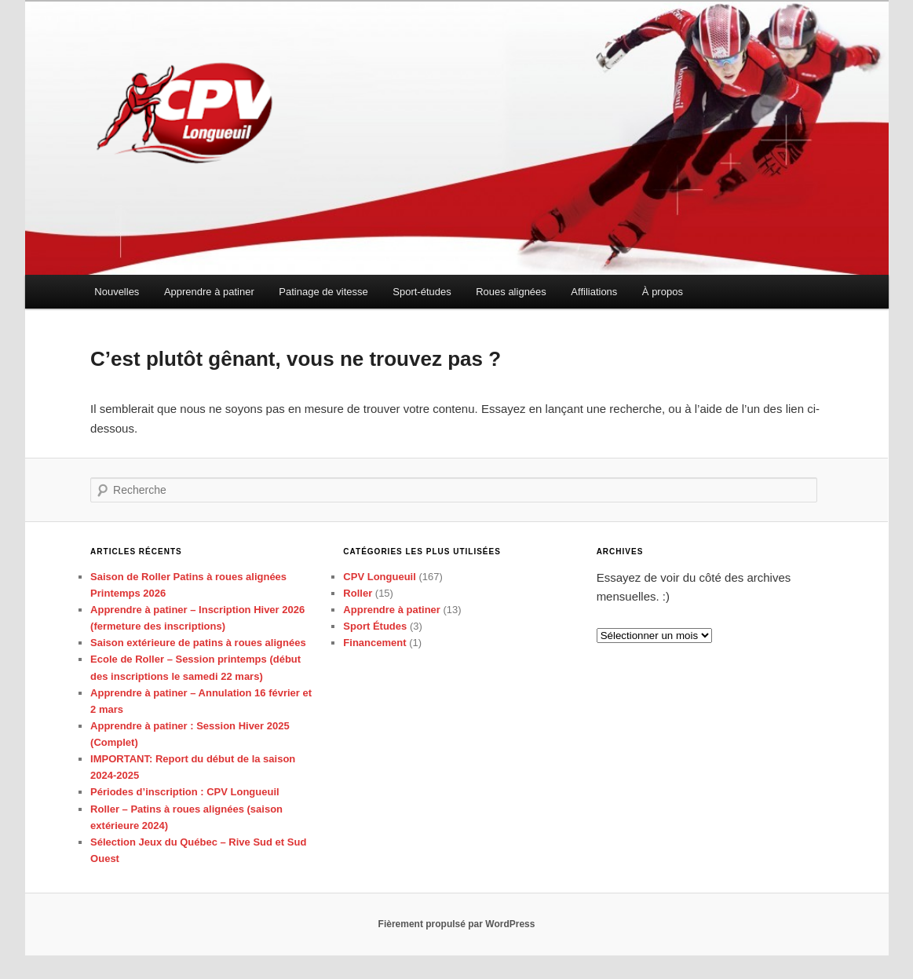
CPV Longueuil (379, 577)
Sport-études (422, 292)
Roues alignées (511, 292)
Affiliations (594, 292)
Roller (357, 593)
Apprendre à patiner (209, 292)
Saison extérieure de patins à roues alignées (198, 642)
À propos (662, 292)
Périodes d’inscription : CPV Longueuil (184, 792)
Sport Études (375, 626)
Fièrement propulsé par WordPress (456, 924)
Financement (374, 642)
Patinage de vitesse (323, 292)
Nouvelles (116, 292)
